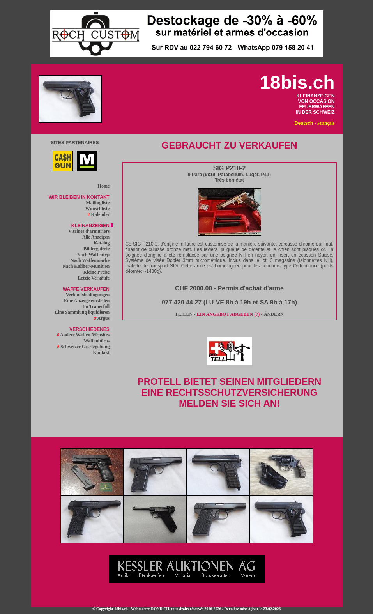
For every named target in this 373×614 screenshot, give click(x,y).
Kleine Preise (98, 272)
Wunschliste (99, 208)
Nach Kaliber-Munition (88, 266)
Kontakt (103, 352)
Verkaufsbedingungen (89, 294)
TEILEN (184, 314)
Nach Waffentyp (95, 254)
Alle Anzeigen (97, 237)
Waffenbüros (98, 340)
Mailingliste (99, 202)
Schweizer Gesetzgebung (85, 346)
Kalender (100, 214)
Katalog (103, 243)
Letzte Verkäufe (95, 278)
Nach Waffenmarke (92, 260)
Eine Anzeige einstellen (88, 300)
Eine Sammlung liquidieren (84, 312)
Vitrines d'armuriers (90, 231)
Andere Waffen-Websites (85, 335)
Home (105, 186)
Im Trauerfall (97, 306)
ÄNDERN (274, 314)
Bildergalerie (98, 248)
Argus (103, 318)
